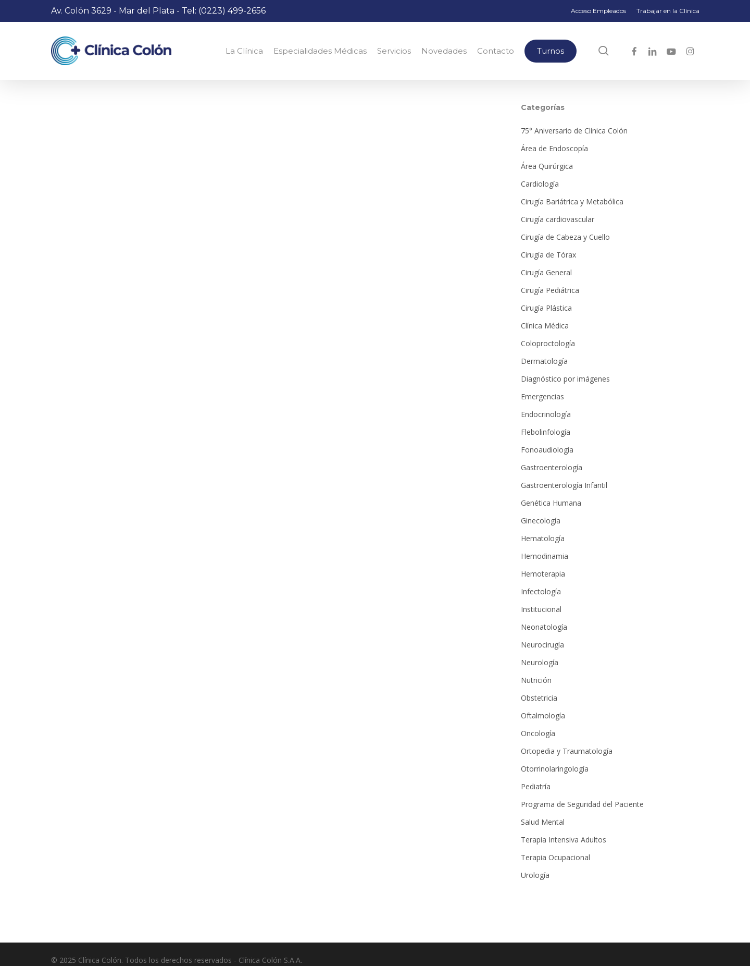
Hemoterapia (543, 574)
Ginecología (540, 520)
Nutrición (536, 680)
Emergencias (542, 396)
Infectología (541, 591)
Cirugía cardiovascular (557, 219)
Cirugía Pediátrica (550, 290)
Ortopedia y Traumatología (566, 751)
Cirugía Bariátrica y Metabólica (572, 201)
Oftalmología (543, 715)
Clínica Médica (545, 326)
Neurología (539, 662)
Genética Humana (551, 503)
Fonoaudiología (547, 450)
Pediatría (536, 786)
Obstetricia (539, 698)
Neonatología (544, 627)
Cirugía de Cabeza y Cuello (565, 237)
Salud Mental (543, 822)
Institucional (541, 609)
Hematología (543, 538)
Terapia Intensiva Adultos (563, 840)
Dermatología (544, 361)
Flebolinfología (545, 432)
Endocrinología (546, 414)
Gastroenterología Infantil (564, 485)
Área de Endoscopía (554, 148)
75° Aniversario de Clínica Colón (574, 131)
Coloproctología (548, 343)
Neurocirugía (542, 645)
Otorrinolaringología (555, 769)
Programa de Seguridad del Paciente (582, 804)
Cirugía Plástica (546, 308)
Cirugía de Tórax (548, 255)
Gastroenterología (551, 467)
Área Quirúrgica (547, 166)
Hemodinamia (544, 556)
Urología (535, 875)
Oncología (538, 733)
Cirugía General (546, 272)
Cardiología (540, 184)
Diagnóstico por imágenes (565, 379)
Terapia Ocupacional (555, 857)
